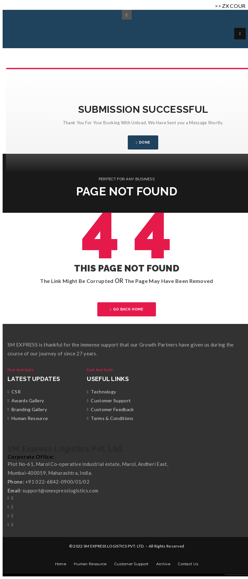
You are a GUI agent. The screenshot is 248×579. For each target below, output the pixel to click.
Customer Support (111, 400)
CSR (16, 391)
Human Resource (29, 418)
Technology (103, 391)
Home (60, 564)
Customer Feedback (112, 409)
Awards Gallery (27, 400)
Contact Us (188, 564)
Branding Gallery (29, 409)
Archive (163, 564)
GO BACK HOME (126, 309)
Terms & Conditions (112, 418)
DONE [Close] (143, 142)
